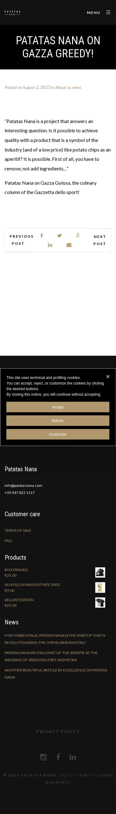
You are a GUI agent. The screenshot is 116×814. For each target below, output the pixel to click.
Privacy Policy (58, 731)
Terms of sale (18, 530)
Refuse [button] (57, 420)
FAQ (8, 540)
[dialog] (58, 407)
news (76, 87)
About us (63, 87)
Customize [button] (58, 434)
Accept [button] (57, 407)
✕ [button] (108, 376)
